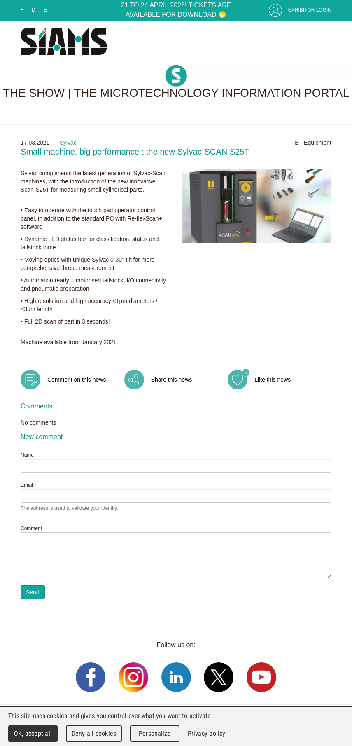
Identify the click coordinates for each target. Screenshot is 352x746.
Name (27, 455)
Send (33, 592)
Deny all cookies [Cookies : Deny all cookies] (94, 733)
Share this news (171, 379)
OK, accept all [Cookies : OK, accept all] (33, 733)
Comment (31, 528)
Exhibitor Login (309, 10)
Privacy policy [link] (206, 733)
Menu (323, 41)
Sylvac (68, 142)
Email (27, 485)
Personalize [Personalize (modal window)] (154, 733)
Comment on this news (76, 379)
